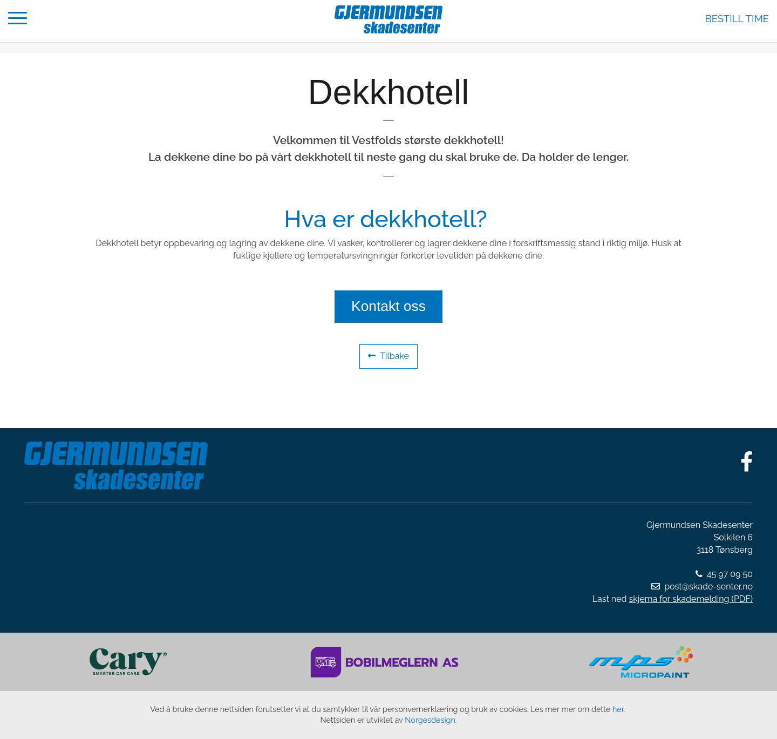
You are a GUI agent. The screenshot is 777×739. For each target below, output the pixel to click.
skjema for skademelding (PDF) (691, 599)
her (618, 709)
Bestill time (737, 18)
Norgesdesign (430, 719)
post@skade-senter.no (708, 586)
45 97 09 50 (730, 574)
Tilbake (388, 356)
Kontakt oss (388, 306)
